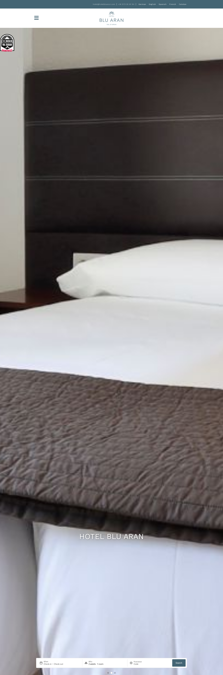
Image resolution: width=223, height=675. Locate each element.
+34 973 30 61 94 (126, 4)
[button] (108, 673)
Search (179, 663)
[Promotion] (140, 664)
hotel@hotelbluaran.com (104, 4)
